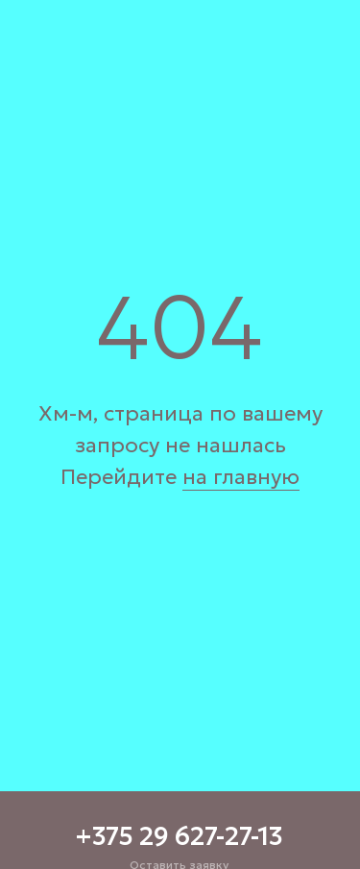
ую (285, 477)
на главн (226, 477)
